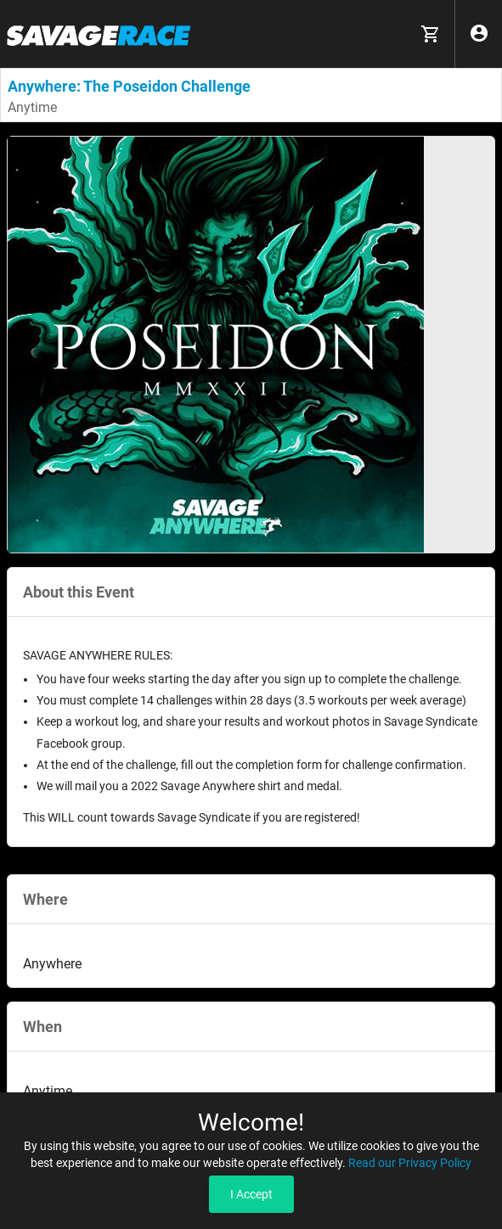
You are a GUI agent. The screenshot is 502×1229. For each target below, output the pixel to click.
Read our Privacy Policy (409, 1163)
